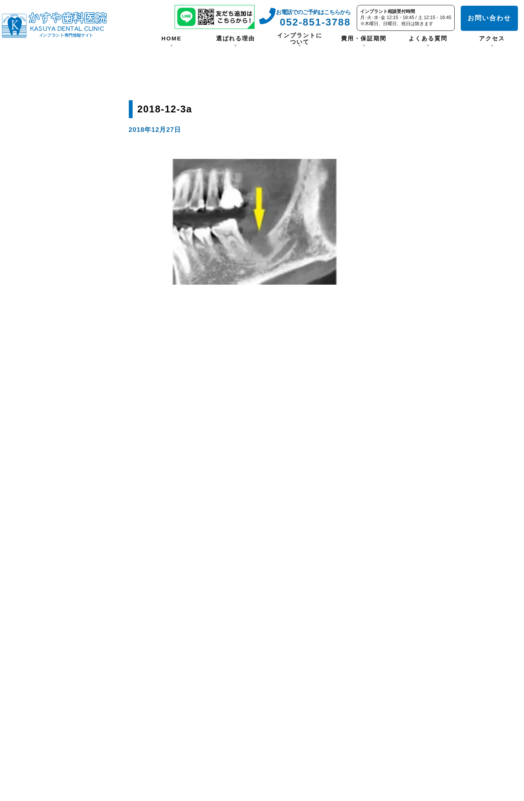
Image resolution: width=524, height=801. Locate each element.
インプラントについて (299, 38)
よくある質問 (428, 38)
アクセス (492, 38)
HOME (172, 38)
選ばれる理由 (235, 38)
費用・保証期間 (363, 38)
